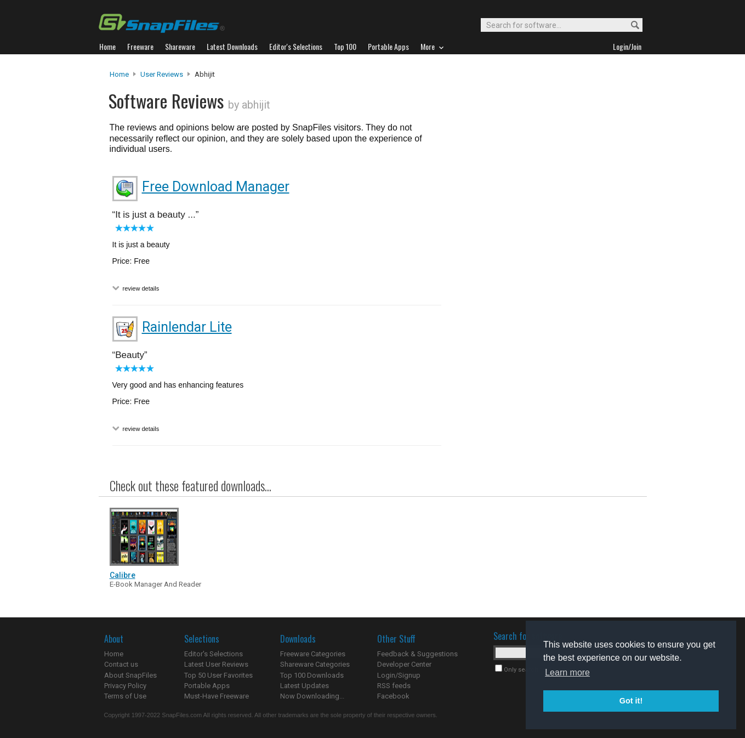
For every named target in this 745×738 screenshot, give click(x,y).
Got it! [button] (630, 700)
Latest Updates (304, 686)
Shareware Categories (315, 664)
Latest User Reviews (216, 664)
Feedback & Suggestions (417, 654)
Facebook (393, 696)
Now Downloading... (312, 696)
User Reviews (161, 74)
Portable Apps (207, 686)
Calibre (122, 575)
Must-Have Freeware (216, 696)
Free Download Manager (215, 187)
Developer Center (404, 664)
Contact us (121, 664)
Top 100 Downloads (312, 675)
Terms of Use (125, 696)
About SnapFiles (130, 675)
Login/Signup (398, 675)
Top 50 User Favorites (218, 675)
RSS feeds (394, 686)
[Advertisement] (542, 292)
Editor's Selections (213, 654)
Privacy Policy (125, 686)
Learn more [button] (567, 672)
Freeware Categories (312, 654)
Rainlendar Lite (187, 327)
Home (119, 74)
